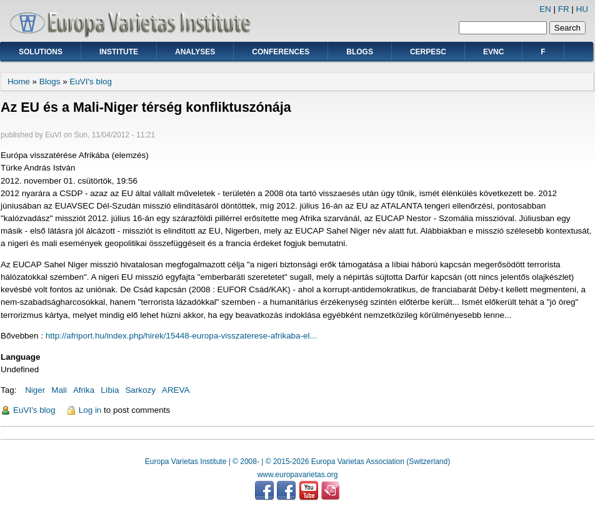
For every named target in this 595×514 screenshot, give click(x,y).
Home (19, 81)
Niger (35, 390)
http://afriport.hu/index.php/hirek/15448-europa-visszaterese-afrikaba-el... (181, 335)
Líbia (110, 390)
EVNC (493, 51)
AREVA (176, 390)
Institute (118, 51)
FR (563, 9)
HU (582, 9)
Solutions (40, 51)
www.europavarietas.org (298, 474)
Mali (59, 390)
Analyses (195, 51)
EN (545, 9)
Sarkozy (140, 390)
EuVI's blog (90, 81)
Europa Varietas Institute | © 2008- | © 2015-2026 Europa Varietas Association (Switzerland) (297, 461)
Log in (90, 410)
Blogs (359, 51)
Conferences (280, 51)
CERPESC (428, 51)
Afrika (83, 390)
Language (20, 357)
